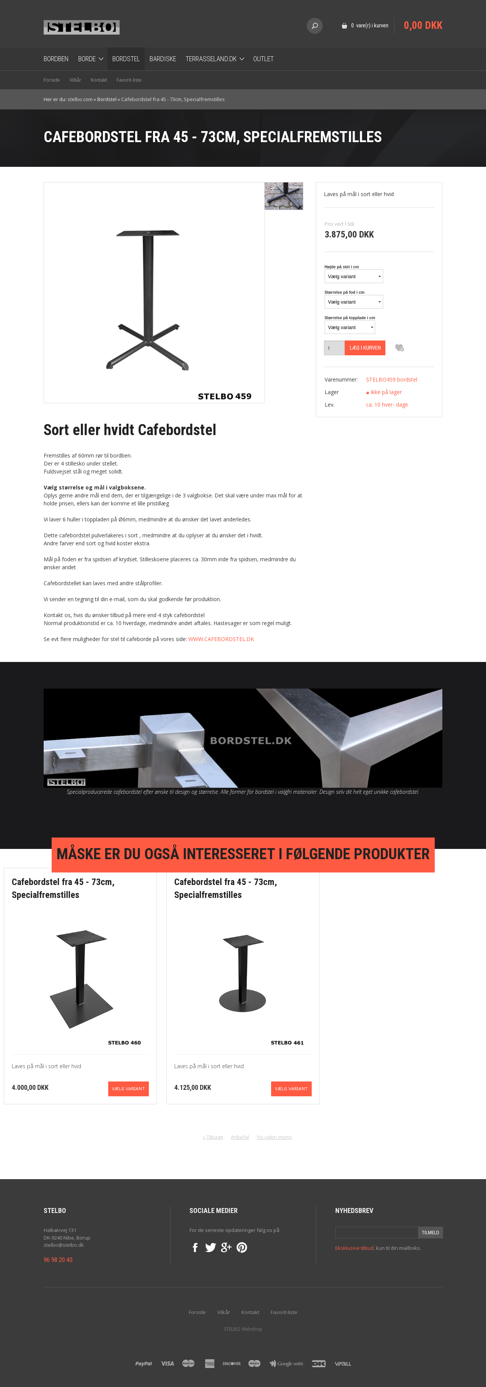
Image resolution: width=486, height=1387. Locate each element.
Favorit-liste (129, 80)
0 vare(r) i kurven (369, 25)
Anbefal (240, 1137)
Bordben (56, 59)
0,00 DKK (423, 25)
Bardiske (163, 59)
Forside (52, 80)
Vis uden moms (274, 1137)
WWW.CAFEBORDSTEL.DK (221, 639)
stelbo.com (80, 99)
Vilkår (75, 80)
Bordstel (126, 59)
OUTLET (263, 59)
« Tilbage (213, 1137)
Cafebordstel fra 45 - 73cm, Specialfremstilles (173, 99)
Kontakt (99, 80)
